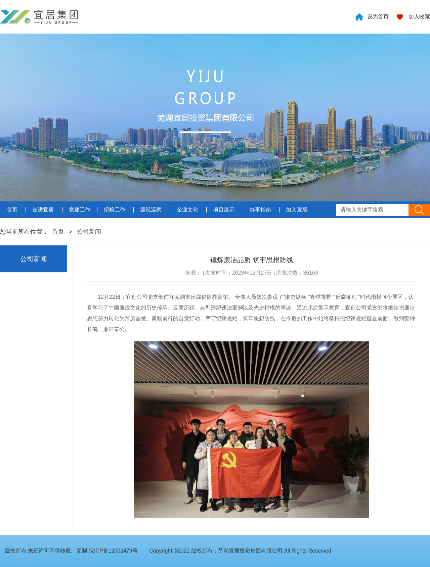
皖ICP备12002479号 (113, 551)
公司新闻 (89, 231)
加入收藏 (419, 16)
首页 (58, 231)
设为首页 (378, 16)
